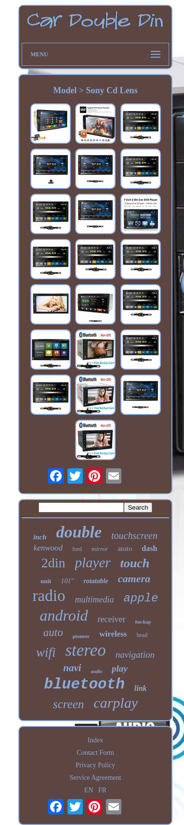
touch (135, 563)
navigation (135, 655)
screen (68, 704)
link (140, 688)
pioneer (81, 636)
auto (53, 632)
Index (95, 740)
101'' (67, 581)
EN (88, 790)
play (120, 668)
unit (45, 581)
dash (149, 548)
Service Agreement (95, 777)
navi (72, 668)
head (141, 635)
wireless (113, 633)
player (93, 562)
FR (102, 790)
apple (140, 598)
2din (53, 562)
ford (77, 549)
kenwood (48, 547)
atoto (125, 548)
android (63, 615)
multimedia (94, 599)
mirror (100, 548)
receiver (112, 619)
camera (134, 579)
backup (143, 622)
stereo (85, 650)
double (79, 532)
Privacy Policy (95, 765)
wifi (46, 652)
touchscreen (134, 535)
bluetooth (84, 684)
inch (40, 537)
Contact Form (95, 752)
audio (96, 671)
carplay (115, 703)
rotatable (95, 581)
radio (49, 595)
